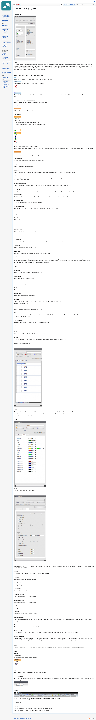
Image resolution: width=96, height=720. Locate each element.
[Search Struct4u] (85, 4)
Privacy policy (16, 718)
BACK (15, 11)
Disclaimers (28, 718)
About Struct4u (22, 718)
